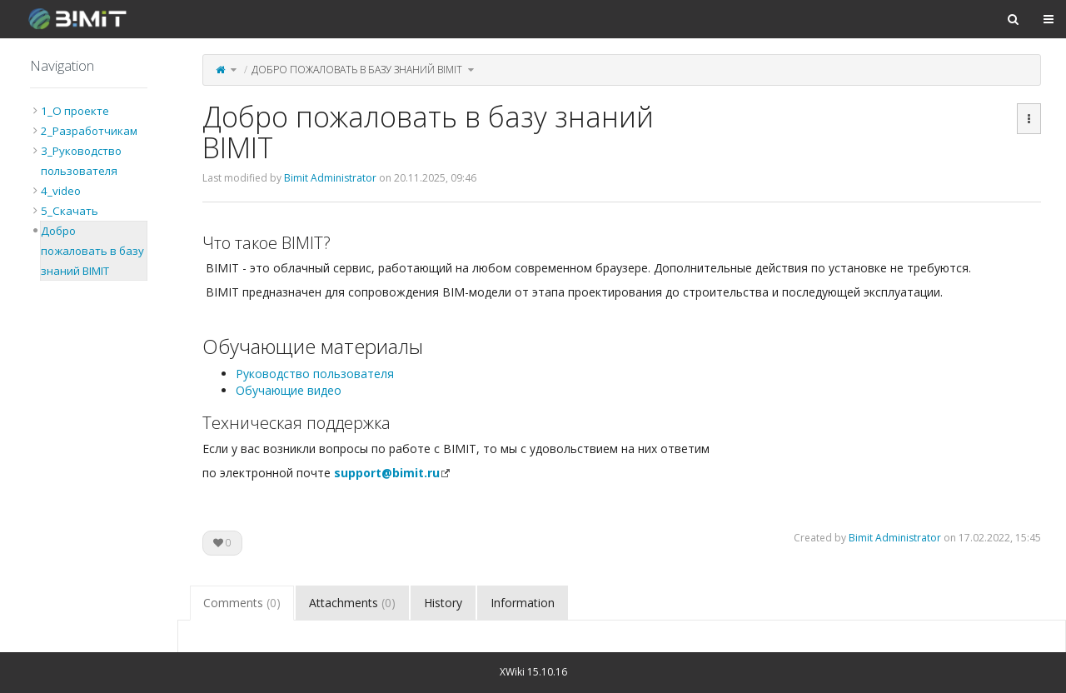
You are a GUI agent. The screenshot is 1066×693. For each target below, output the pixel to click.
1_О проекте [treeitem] (75, 110)
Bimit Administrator (330, 178)
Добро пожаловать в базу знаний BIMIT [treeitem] (92, 250)
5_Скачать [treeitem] (69, 210)
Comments (242, 603)
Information (523, 603)
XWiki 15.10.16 (533, 672)
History (443, 603)
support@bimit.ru (387, 473)
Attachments (352, 603)
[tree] (88, 191)
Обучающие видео (288, 390)
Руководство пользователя (315, 373)
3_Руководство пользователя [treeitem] (81, 160)
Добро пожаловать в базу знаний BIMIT (357, 69)
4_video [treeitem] (61, 190)
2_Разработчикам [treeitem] (89, 130)
